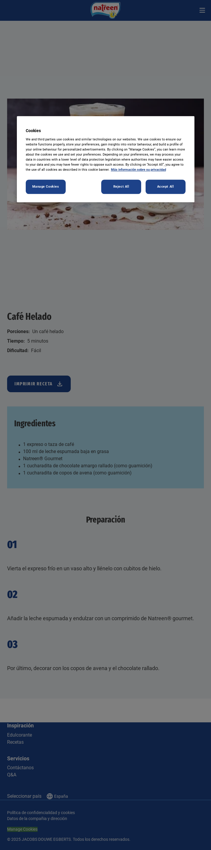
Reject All (121, 187)
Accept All (165, 187)
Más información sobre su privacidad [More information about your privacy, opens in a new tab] (138, 170)
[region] (105, 159)
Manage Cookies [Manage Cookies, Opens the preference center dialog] (45, 187)
